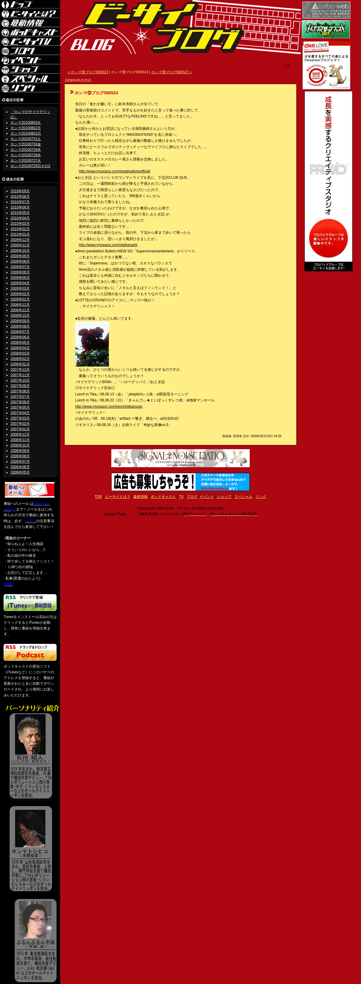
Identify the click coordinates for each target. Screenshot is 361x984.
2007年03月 (20, 418)
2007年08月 (20, 391)
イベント (206, 497)
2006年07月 (20, 461)
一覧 (286, 65)
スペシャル (243, 497)
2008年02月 (20, 359)
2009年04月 (20, 283)
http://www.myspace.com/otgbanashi (108, 245)
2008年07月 (20, 332)
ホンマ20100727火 (26, 160)
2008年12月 (20, 305)
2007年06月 (20, 402)
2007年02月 (20, 424)
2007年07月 (20, 397)
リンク (260, 497)
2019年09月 (20, 191)
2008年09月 (20, 321)
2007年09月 (20, 386)
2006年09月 (20, 451)
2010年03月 (20, 223)
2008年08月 (20, 326)
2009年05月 (20, 278)
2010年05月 (20, 213)
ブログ (192, 497)
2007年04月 (20, 413)
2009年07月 (20, 267)
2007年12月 (20, 369)
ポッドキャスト (163, 497)
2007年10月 (20, 380)
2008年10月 (20, 315)
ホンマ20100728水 (26, 155)
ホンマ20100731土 (26, 139)
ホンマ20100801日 (26, 133)
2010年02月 (20, 229)
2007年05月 (20, 407)
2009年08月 (20, 261)
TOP (98, 497)
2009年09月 (20, 256)
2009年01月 (20, 299)
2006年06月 (20, 467)
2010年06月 (20, 207)
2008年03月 (20, 353)
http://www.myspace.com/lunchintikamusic (109, 406)
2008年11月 (20, 310)
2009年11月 (20, 245)
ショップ (224, 497)
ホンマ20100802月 (26, 128)
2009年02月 (20, 294)
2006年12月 (20, 434)
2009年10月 (20, 250)
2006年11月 (20, 440)
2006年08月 (20, 456)
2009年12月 (20, 240)
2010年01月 (20, 234)
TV (181, 497)
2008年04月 (20, 348)
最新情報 (140, 497)
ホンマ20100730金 (26, 144)
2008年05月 (20, 342)
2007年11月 (20, 375)
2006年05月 (20, 472)
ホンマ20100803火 (26, 122)
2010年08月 (20, 196)
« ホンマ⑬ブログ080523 (88, 72)
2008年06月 (20, 337)
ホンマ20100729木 (26, 150)
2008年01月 (20, 364)
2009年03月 (20, 288)
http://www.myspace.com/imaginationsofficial (114, 171)
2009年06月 (20, 272)
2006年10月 (20, 445)
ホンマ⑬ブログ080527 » (171, 72)
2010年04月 (20, 218)
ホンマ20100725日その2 (30, 166)
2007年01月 (20, 429)
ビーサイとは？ (117, 497)
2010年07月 (20, 202)
